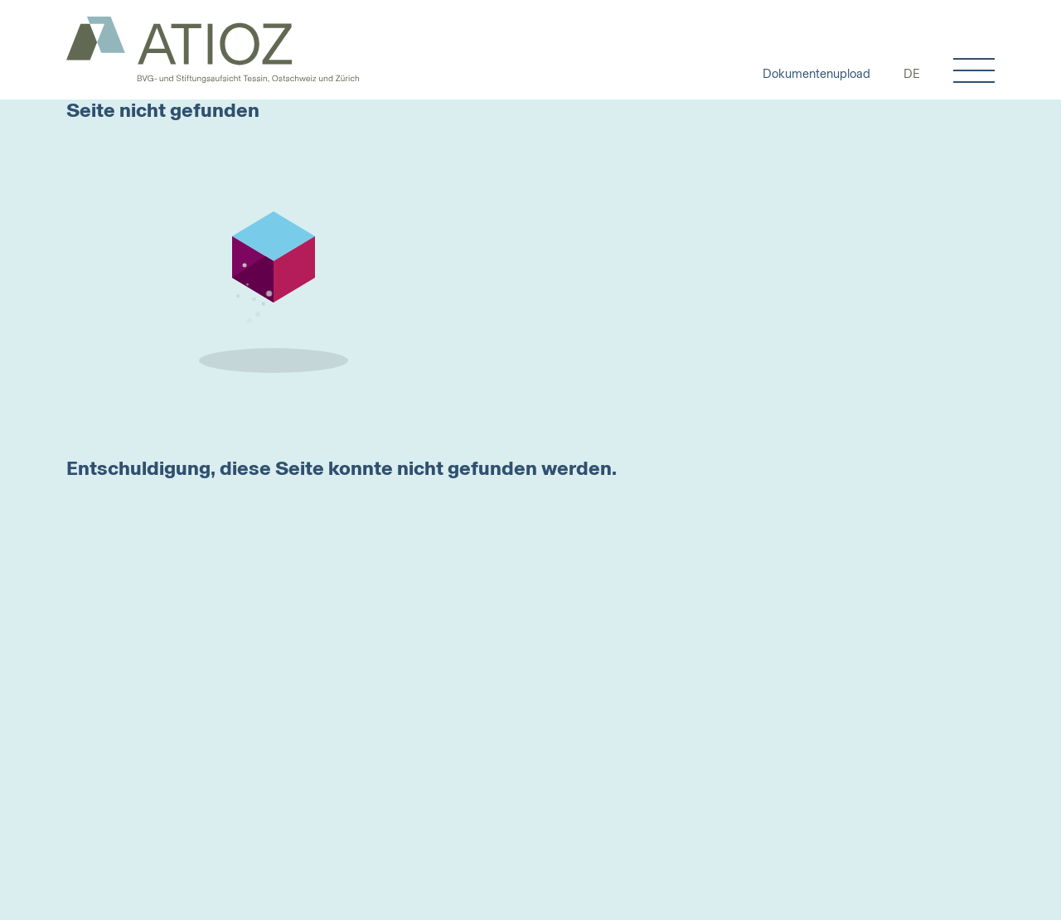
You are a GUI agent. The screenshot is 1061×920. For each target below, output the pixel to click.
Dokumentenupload (816, 73)
